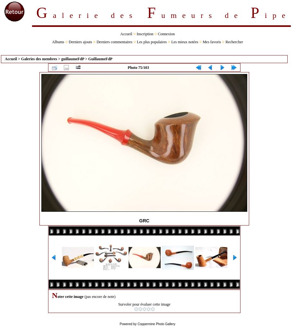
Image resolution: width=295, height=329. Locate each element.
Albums (58, 42)
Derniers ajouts (80, 42)
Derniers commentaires (114, 42)
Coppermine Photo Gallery (156, 324)
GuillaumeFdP (100, 59)
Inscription (145, 34)
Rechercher (234, 42)
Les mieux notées (184, 42)
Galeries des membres (39, 59)
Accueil (126, 34)
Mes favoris (212, 42)
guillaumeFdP (72, 59)
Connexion (166, 34)
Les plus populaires (152, 42)
